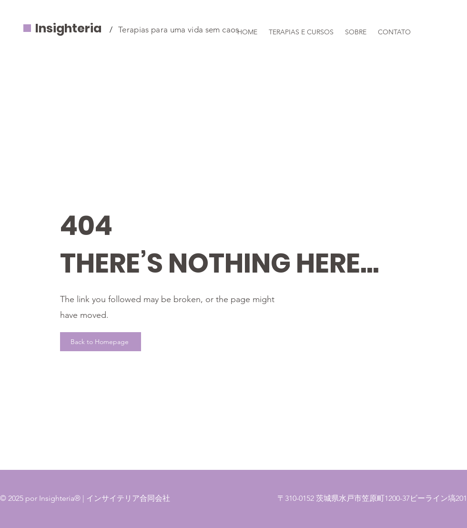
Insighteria (68, 28)
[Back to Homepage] (100, 341)
